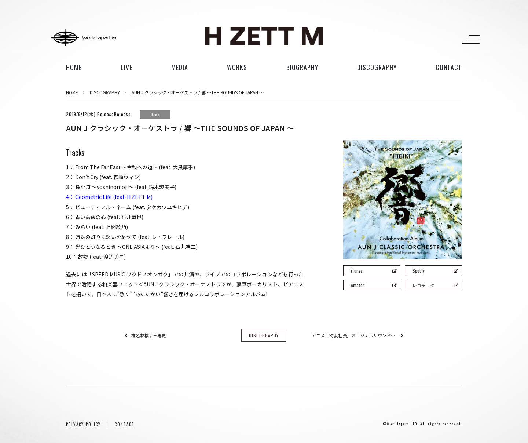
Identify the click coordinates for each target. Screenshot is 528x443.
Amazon (373, 285)
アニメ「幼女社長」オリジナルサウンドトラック (354, 335)
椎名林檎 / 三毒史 (148, 335)
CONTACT (125, 424)
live (126, 67)
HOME (74, 67)
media (179, 67)
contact (449, 67)
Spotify (435, 271)
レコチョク (435, 285)
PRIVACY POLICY (83, 424)
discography (377, 67)
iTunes (373, 271)
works (237, 67)
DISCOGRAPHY (105, 92)
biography (302, 67)
